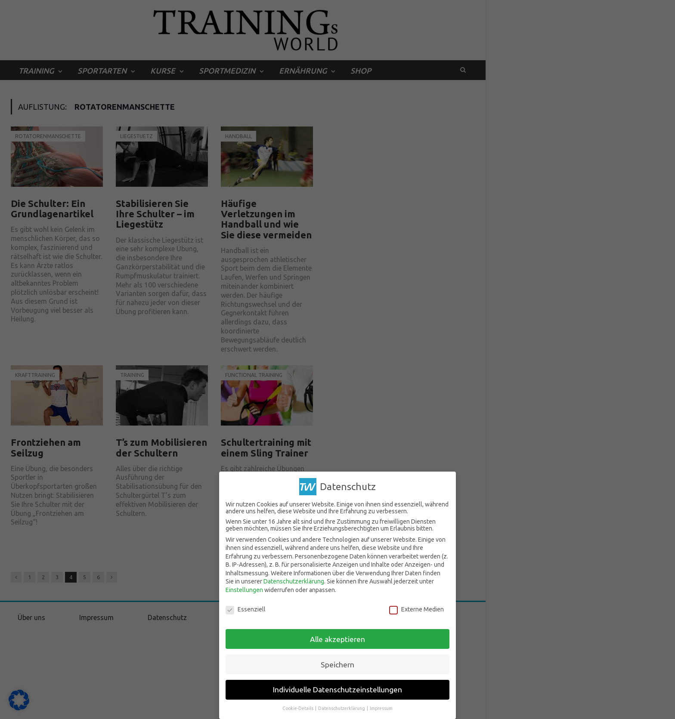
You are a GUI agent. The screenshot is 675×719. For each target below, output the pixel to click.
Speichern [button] (337, 664)
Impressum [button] (381, 708)
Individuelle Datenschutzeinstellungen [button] (337, 689)
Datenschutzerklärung (293, 581)
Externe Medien (416, 609)
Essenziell (246, 609)
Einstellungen (244, 589)
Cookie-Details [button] (298, 708)
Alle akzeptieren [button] (337, 639)
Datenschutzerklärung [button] (342, 708)
